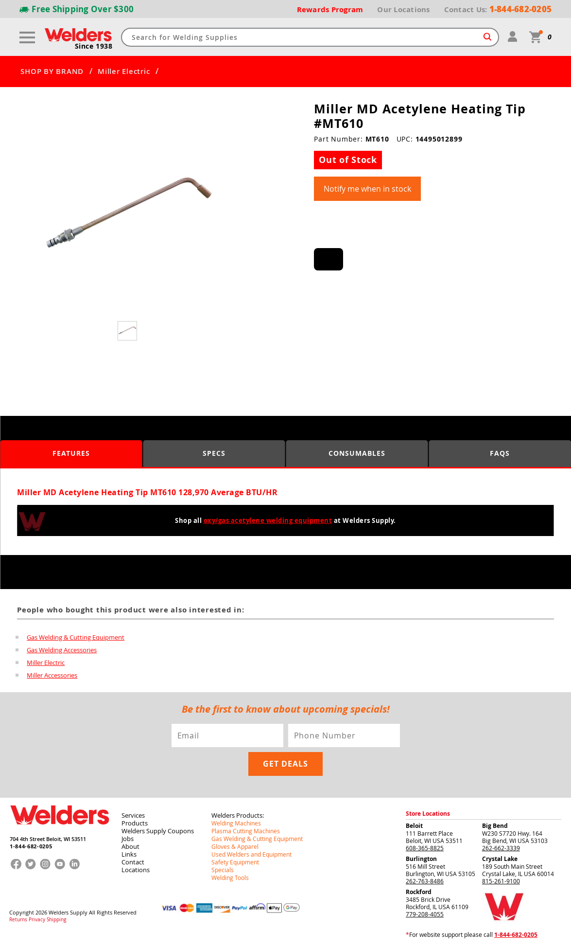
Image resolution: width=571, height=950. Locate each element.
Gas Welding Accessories (62, 649)
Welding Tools (230, 877)
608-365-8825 (425, 848)
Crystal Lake (500, 859)
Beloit (414, 826)
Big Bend (495, 826)
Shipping (56, 919)
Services (133, 815)
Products (134, 823)
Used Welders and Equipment (251, 854)
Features (71, 453)
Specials (222, 870)
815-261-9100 (501, 881)
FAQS (500, 453)
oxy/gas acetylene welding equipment (268, 520)
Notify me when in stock (367, 188)
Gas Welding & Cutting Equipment (75, 637)
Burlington (421, 859)
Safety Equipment (235, 862)
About (130, 846)
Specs (214, 453)
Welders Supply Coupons (157, 830)
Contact (132, 862)
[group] (128, 217)
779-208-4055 (425, 914)
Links (129, 854)
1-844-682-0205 (31, 846)
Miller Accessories (52, 675)
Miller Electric (124, 71)
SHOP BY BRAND (52, 71)
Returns (18, 919)
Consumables (357, 453)
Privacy (37, 919)
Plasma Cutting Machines (245, 831)
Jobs (127, 838)
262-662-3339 (501, 848)
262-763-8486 (425, 881)
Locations (135, 869)
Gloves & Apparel (235, 846)
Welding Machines (236, 823)
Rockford (419, 892)
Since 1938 (94, 46)
